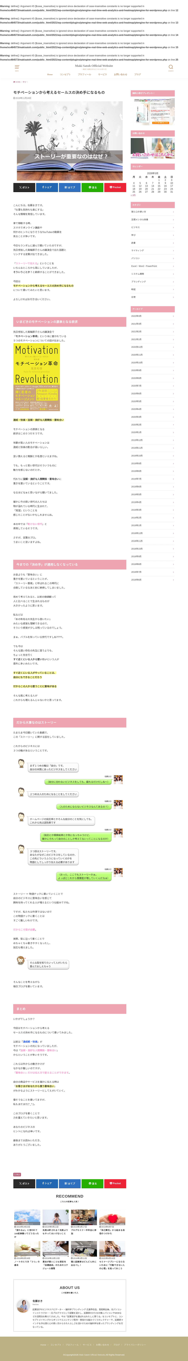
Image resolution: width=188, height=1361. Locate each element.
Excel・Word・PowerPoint (144, 266)
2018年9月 (136, 556)
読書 (133, 243)
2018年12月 (137, 533)
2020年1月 (136, 432)
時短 (133, 289)
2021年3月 (136, 324)
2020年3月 (136, 417)
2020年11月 (137, 355)
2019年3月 (136, 510)
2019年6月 (136, 486)
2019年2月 (136, 517)
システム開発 (137, 274)
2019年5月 (136, 494)
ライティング (137, 250)
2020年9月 (136, 370)
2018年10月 (137, 549)
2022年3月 (136, 316)
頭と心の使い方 (138, 212)
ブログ (137, 74)
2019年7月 (136, 479)
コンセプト (65, 74)
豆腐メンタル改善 (139, 219)
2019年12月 (137, 440)
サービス (102, 74)
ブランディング (138, 281)
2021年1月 (136, 339)
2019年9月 (136, 463)
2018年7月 (136, 572)
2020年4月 (136, 409)
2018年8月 (136, 564)
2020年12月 (137, 347)
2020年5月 (136, 401)
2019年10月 (137, 455)
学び (18, 1175)
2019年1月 (136, 525)
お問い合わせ (120, 74)
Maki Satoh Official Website (94, 66)
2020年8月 (136, 378)
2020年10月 (137, 362)
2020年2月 (136, 425)
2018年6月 (136, 580)
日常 (133, 297)
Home (50, 74)
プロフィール (84, 74)
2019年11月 (137, 448)
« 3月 (133, 195)
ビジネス (135, 227)
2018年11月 (137, 541)
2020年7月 (136, 386)
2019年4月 (136, 502)
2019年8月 (136, 471)
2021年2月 (136, 331)
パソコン (135, 258)
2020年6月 (136, 393)
